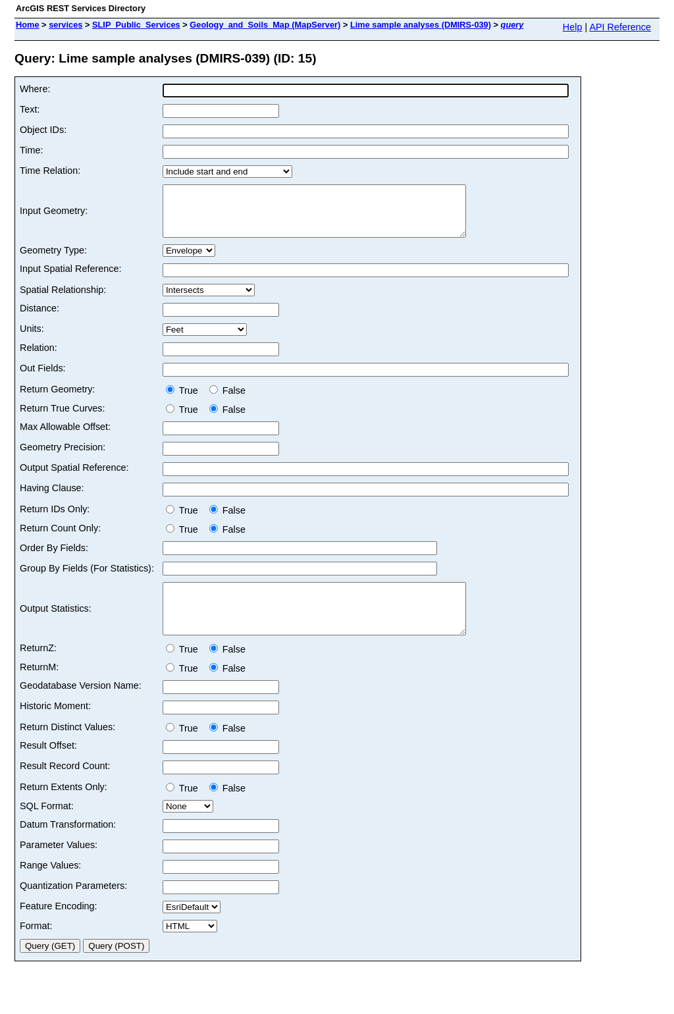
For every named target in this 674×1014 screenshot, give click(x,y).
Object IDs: (43, 129)
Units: (32, 338)
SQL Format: (47, 825)
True (184, 400)
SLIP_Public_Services (136, 25)
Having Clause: (52, 498)
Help (573, 27)
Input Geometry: (54, 216)
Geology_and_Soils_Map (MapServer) (265, 25)
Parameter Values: (58, 864)
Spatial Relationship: (63, 299)
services (65, 25)
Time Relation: (50, 170)
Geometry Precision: (62, 457)
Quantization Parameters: (73, 905)
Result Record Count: (65, 785)
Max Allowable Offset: (65, 436)
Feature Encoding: (58, 926)
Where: (35, 89)
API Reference (620, 27)
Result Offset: (48, 765)
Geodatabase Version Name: (81, 705)
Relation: (38, 357)
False (227, 400)
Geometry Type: (53, 260)
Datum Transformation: (68, 844)
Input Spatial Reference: (70, 278)
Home (27, 25)
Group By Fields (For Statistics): (87, 578)
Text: (29, 109)
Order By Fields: (54, 557)
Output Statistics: (55, 623)
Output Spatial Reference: (74, 477)
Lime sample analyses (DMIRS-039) (420, 25)
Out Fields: (43, 378)
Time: (31, 150)
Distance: (39, 318)
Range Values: (50, 885)
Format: (36, 945)
